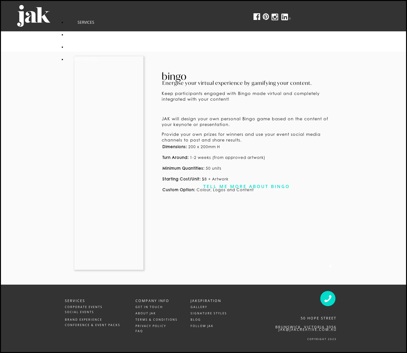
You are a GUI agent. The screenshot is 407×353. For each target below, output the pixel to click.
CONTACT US (136, 47)
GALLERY (199, 307)
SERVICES (136, 22)
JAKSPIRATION (136, 59)
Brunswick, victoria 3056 (305, 327)
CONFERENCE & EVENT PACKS (92, 325)
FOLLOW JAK (202, 326)
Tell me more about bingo (246, 186)
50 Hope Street (318, 318)
